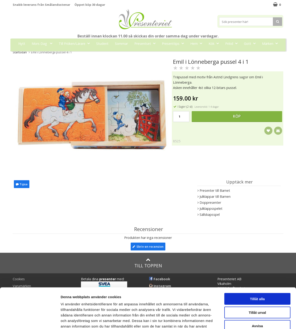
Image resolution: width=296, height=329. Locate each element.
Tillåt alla (257, 268)
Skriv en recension (148, 246)
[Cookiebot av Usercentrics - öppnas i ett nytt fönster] (30, 320)
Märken (271, 43)
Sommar (121, 43)
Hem (197, 43)
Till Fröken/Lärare (75, 43)
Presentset (146, 43)
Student (102, 43)
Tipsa (22, 184)
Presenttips (174, 43)
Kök (215, 43)
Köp (237, 116)
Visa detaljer (251, 320)
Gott (251, 43)
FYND (148, 54)
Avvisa (257, 295)
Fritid (232, 43)
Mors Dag (43, 43)
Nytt (21, 43)
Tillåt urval (257, 282)
